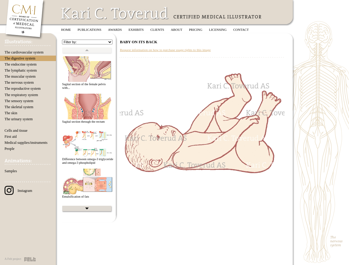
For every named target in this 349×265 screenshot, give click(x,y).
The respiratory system (21, 95)
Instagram (18, 191)
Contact (241, 29)
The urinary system (19, 119)
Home (66, 29)
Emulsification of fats (75, 196)
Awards (115, 29)
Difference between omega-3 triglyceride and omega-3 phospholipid (87, 161)
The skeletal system (19, 107)
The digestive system (20, 58)
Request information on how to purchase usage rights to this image (165, 50)
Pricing (195, 29)
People (10, 149)
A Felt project (13, 258)
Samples (11, 171)
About (176, 29)
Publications (90, 29)
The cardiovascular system (24, 52)
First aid (11, 136)
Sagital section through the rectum (83, 121)
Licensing (218, 29)
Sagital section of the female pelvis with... (84, 86)
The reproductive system (23, 88)
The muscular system (20, 76)
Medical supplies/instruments (26, 143)
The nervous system (19, 82)
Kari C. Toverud (115, 13)
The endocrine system (21, 64)
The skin (11, 113)
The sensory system (19, 101)
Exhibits (136, 29)
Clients (157, 29)
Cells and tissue (16, 130)
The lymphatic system (21, 70)
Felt (30, 259)
